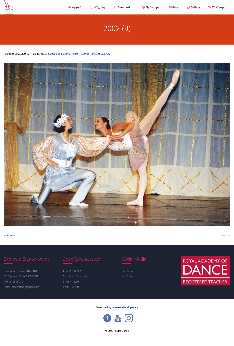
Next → (226, 235)
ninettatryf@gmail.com (25, 286)
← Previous (10, 235)
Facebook (127, 271)
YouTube (127, 276)
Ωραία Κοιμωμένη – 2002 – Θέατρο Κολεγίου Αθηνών (80, 53)
